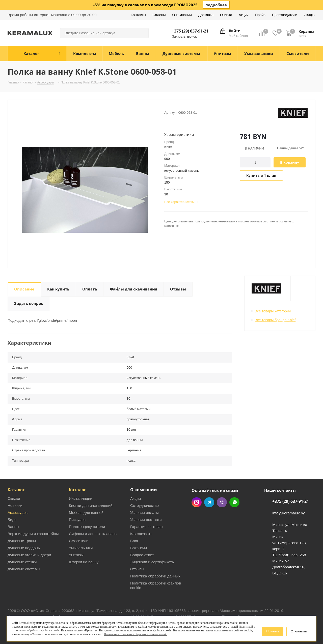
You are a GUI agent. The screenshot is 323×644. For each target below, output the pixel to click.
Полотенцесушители (87, 526)
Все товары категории (273, 311)
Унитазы (76, 555)
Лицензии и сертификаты (152, 562)
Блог (134, 541)
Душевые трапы (22, 541)
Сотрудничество (144, 505)
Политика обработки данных (155, 576)
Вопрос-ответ (142, 555)
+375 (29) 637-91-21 (190, 31)
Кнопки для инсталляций (91, 505)
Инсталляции (80, 498)
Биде (12, 519)
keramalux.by (27, 623)
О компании (143, 489)
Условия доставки (146, 519)
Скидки (14, 498)
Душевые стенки (22, 562)
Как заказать (141, 534)
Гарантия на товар (146, 526)
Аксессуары (18, 512)
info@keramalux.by (288, 513)
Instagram (197, 502)
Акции (135, 498)
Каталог (16, 489)
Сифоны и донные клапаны (93, 534)
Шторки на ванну (83, 562)
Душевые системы (24, 569)
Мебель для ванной (86, 512)
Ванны (13, 526)
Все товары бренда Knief (275, 320)
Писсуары (77, 519)
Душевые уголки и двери (29, 555)
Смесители (78, 541)
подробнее (216, 4)
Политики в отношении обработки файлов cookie (135, 634)
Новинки (15, 505)
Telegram (209, 502)
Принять (272, 631)
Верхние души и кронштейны (33, 534)
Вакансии (138, 548)
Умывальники (81, 548)
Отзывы (137, 569)
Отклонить (299, 631)
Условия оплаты (144, 512)
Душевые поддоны (24, 548)
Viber (222, 502)
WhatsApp (234, 502)
